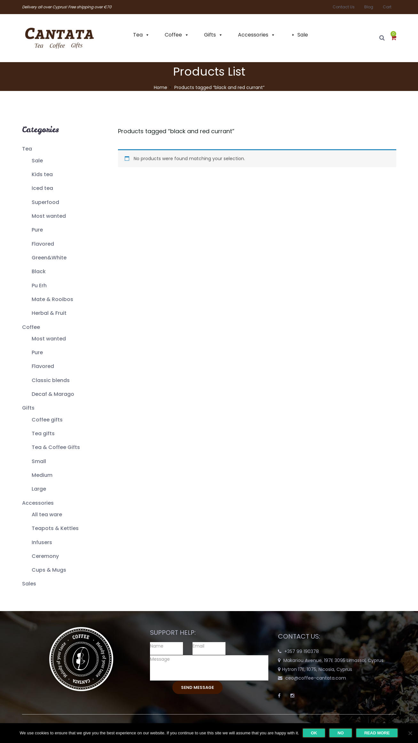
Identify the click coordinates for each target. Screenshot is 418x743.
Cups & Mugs (49, 570)
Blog (368, 7)
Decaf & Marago (53, 394)
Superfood (45, 202)
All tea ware (47, 514)
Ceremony (45, 556)
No (340, 733)
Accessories (253, 34)
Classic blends (51, 380)
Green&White (49, 257)
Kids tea (42, 174)
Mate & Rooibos (52, 299)
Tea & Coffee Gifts (56, 447)
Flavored (43, 244)
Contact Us (344, 7)
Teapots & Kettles (55, 528)
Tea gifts (43, 433)
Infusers (42, 542)
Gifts (210, 34)
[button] (393, 38)
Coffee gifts (47, 419)
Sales (29, 583)
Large (39, 489)
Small (39, 461)
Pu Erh (39, 285)
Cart (387, 7)
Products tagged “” (176, 131)
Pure (37, 229)
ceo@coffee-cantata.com (315, 678)
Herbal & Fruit (49, 313)
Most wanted (49, 216)
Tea (138, 34)
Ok (314, 733)
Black (39, 271)
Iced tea (42, 188)
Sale (302, 34)
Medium (42, 475)
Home (160, 87)
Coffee (173, 34)
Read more (377, 733)
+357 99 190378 (301, 651)
